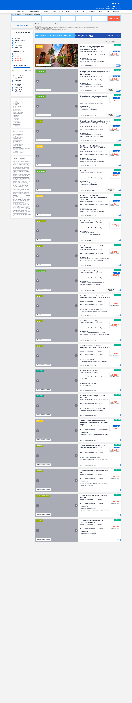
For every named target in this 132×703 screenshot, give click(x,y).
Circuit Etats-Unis (17, 106)
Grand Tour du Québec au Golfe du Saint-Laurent (21, 208)
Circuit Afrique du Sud (18, 112)
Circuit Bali (15, 104)
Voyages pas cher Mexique (27, 14)
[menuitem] (13, 11)
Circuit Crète (16, 121)
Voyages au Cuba (17, 147)
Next (76, 56)
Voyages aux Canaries (18, 137)
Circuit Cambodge (17, 110)
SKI (83, 11)
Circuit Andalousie (17, 122)
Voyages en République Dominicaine (21, 148)
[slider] (13, 67)
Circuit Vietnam (16, 103)
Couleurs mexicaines (23, 164)
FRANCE (55, 11)
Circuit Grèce (16, 119)
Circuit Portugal (16, 125)
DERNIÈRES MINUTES (33, 11)
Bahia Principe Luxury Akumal (20, 206)
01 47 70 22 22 (112, 3)
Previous (37, 56)
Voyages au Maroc (17, 145)
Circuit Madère (16, 124)
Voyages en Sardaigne (18, 149)
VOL (108, 11)
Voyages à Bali (16, 136)
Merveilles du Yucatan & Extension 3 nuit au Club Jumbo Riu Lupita (21, 184)
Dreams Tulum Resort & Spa (19, 203)
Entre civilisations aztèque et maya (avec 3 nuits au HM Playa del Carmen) (21, 177)
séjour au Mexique (43, 29)
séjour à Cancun (51, 29)
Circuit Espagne (16, 102)
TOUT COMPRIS (66, 11)
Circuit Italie (15, 116)
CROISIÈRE (116, 11)
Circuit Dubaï (16, 115)
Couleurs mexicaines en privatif (20, 166)
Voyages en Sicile (17, 151)
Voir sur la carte (22, 26)
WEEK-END (91, 11)
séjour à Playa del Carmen (61, 29)
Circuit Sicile (16, 118)
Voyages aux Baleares (18, 134)
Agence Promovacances (16, 14)
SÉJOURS (46, 11)
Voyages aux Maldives (18, 144)
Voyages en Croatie (17, 140)
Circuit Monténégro (17, 113)
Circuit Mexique (16, 107)
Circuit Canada (16, 109)
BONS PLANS (20, 11)
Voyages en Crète (17, 138)
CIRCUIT (76, 11)
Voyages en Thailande (18, 152)
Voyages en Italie (17, 142)
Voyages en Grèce (17, 141)
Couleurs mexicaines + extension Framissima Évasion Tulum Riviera (21, 171)
